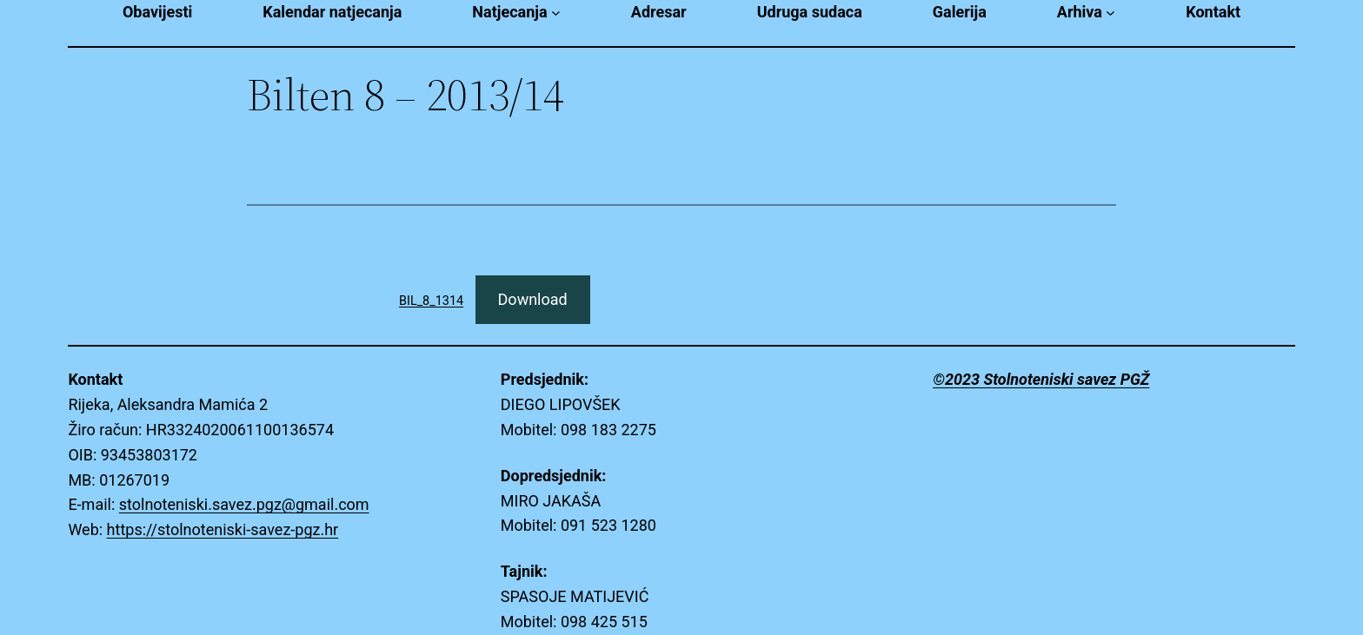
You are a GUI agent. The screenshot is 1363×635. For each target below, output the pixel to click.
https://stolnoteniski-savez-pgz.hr (223, 529)
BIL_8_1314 (431, 301)
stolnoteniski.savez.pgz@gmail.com (244, 504)
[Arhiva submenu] (1110, 12)
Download (533, 299)
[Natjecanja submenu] (556, 12)
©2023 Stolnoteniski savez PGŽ (1041, 379)
